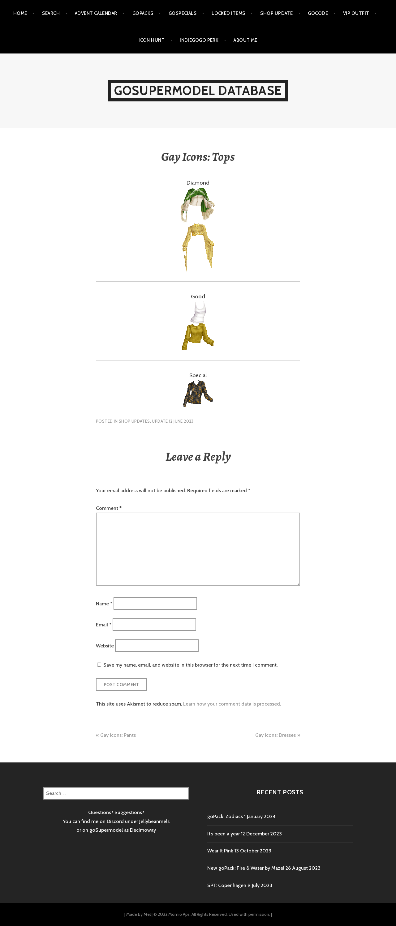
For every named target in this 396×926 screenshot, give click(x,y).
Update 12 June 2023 (172, 421)
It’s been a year (223, 834)
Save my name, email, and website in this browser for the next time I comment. (190, 665)
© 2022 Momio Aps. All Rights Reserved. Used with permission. (211, 914)
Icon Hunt (152, 40)
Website (105, 646)
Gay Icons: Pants (118, 735)
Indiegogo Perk (199, 40)
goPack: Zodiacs (225, 816)
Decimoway (143, 830)
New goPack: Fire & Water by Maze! (245, 868)
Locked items (228, 13)
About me (245, 40)
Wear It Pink (220, 851)
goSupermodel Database (198, 90)
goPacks (142, 13)
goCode (318, 13)
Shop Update (276, 13)
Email (103, 624)
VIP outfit (356, 13)
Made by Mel (138, 914)
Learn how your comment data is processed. (232, 704)
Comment (109, 508)
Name (104, 603)
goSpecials (183, 13)
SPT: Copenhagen (226, 885)
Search (51, 13)
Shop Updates (134, 421)
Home (20, 13)
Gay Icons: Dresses (275, 735)
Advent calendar (96, 13)
